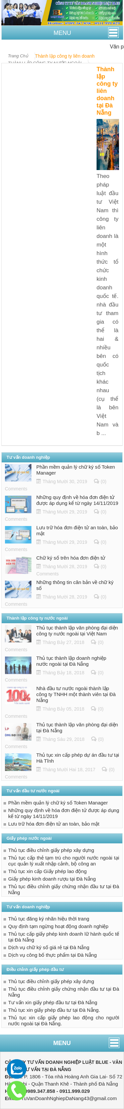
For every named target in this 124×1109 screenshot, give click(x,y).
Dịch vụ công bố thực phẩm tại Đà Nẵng (52, 955)
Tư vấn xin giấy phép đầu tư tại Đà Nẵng (52, 1002)
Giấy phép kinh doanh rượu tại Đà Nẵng (52, 879)
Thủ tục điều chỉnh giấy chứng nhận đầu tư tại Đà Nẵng (63, 889)
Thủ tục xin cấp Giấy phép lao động (47, 871)
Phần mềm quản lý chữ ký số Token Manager (75, 470)
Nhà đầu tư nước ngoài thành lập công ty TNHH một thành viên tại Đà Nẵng (76, 694)
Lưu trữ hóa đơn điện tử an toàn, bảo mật (77, 530)
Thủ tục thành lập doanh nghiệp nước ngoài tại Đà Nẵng (71, 661)
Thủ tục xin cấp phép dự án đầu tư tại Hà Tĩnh (77, 758)
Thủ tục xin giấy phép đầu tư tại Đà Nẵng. (54, 1010)
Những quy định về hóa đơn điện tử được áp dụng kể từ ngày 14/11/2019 (77, 500)
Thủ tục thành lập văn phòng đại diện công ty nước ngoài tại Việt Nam (77, 630)
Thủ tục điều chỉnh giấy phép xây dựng (51, 850)
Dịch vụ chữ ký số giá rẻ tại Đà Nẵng (48, 947)
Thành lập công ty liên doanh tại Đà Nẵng (107, 91)
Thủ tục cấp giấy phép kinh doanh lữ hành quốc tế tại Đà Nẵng (63, 937)
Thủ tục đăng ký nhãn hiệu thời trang (48, 918)
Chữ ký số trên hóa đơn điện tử (70, 558)
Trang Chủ (18, 55)
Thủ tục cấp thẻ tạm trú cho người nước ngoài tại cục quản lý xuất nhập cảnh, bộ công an (63, 860)
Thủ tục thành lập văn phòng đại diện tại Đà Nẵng (77, 727)
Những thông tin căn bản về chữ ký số (75, 585)
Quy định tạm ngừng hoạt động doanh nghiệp (58, 926)
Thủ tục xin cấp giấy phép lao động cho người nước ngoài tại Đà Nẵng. (63, 1020)
